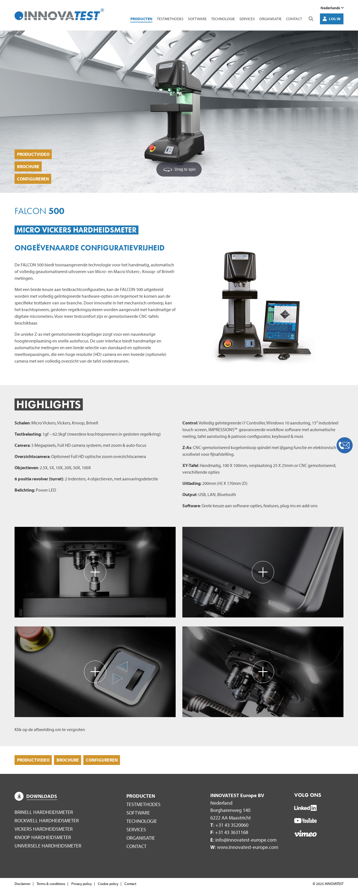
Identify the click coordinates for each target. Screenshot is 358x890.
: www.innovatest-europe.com (244, 847)
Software (197, 19)
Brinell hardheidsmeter (44, 812)
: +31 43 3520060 (229, 825)
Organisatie (270, 19)
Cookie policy (108, 884)
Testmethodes (170, 19)
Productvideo (33, 153)
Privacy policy (81, 884)
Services (247, 19)
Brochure (28, 165)
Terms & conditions (51, 884)
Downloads (36, 796)
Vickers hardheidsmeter (44, 829)
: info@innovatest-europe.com (243, 840)
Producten (141, 19)
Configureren (33, 178)
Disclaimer (22, 884)
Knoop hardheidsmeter (43, 837)
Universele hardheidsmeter (48, 846)
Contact (294, 19)
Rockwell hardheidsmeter (47, 821)
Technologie (223, 19)
